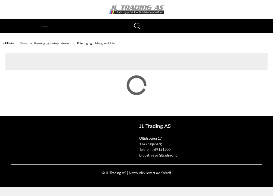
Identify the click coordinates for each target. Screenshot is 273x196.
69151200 (162, 149)
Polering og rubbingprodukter (96, 43)
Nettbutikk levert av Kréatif (150, 173)
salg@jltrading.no (164, 155)
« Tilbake (8, 43)
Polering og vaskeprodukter (52, 43)
